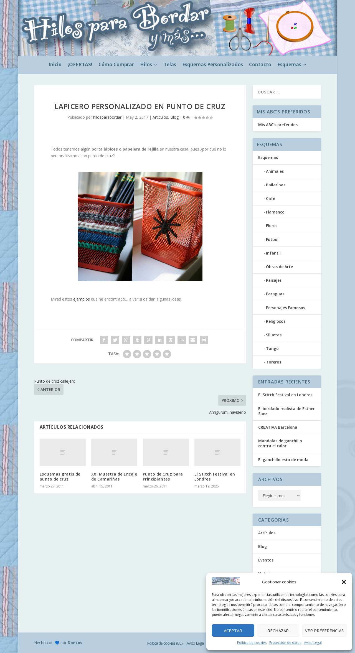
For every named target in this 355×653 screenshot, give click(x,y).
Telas (170, 65)
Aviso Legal (313, 642)
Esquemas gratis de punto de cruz (60, 476)
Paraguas (275, 293)
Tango (272, 348)
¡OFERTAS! (80, 65)
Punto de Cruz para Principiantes (163, 476)
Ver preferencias (324, 630)
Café (270, 198)
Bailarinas (275, 184)
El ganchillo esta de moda (283, 459)
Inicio (55, 65)
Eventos (265, 560)
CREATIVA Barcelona (277, 427)
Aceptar (233, 630)
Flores (271, 225)
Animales (275, 171)
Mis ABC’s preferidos (278, 124)
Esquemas (289, 65)
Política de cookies (252, 642)
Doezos (75, 642)
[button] (344, 582)
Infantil (273, 253)
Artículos (160, 117)
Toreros (273, 362)
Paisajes (274, 280)
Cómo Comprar (116, 65)
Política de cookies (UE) (164, 643)
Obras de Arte (279, 266)
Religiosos (275, 321)
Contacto (260, 65)
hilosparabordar (107, 117)
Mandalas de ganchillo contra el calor (280, 443)
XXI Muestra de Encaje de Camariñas (114, 476)
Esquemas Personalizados (212, 65)
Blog (174, 117)
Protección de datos (285, 642)
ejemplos (81, 299)
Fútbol (272, 239)
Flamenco (275, 212)
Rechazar (278, 630)
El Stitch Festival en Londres (214, 476)
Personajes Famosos (285, 307)
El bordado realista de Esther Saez (286, 411)
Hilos (146, 65)
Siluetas (274, 334)
